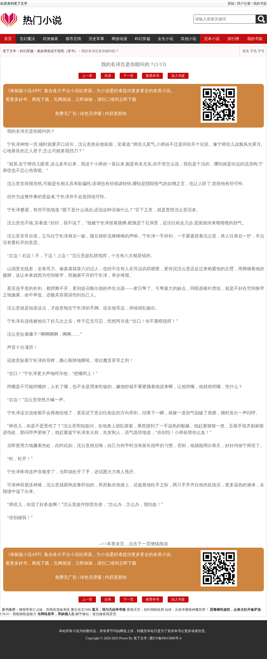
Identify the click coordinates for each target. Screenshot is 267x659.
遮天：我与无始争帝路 (109, 609)
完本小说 (212, 39)
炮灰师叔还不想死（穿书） (57, 51)
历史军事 (96, 39)
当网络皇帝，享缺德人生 (56, 614)
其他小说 (188, 39)
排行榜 (233, 39)
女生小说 (165, 39)
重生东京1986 (81, 609)
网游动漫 (119, 39)
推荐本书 (152, 76)
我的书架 (260, 3)
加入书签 (178, 76)
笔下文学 (9, 51)
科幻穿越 (142, 39)
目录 (107, 76)
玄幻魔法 (27, 39)
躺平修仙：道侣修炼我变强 (95, 614)
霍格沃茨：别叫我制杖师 (145, 609)
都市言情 (73, 39)
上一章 (87, 76)
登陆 (231, 3)
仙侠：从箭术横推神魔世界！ (187, 609)
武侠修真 (50, 39)
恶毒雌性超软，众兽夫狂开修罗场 (235, 609)
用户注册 (244, 3)
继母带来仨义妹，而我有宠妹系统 (44, 609)
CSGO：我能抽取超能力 (18, 614)
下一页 (128, 76)
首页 (8, 39)
